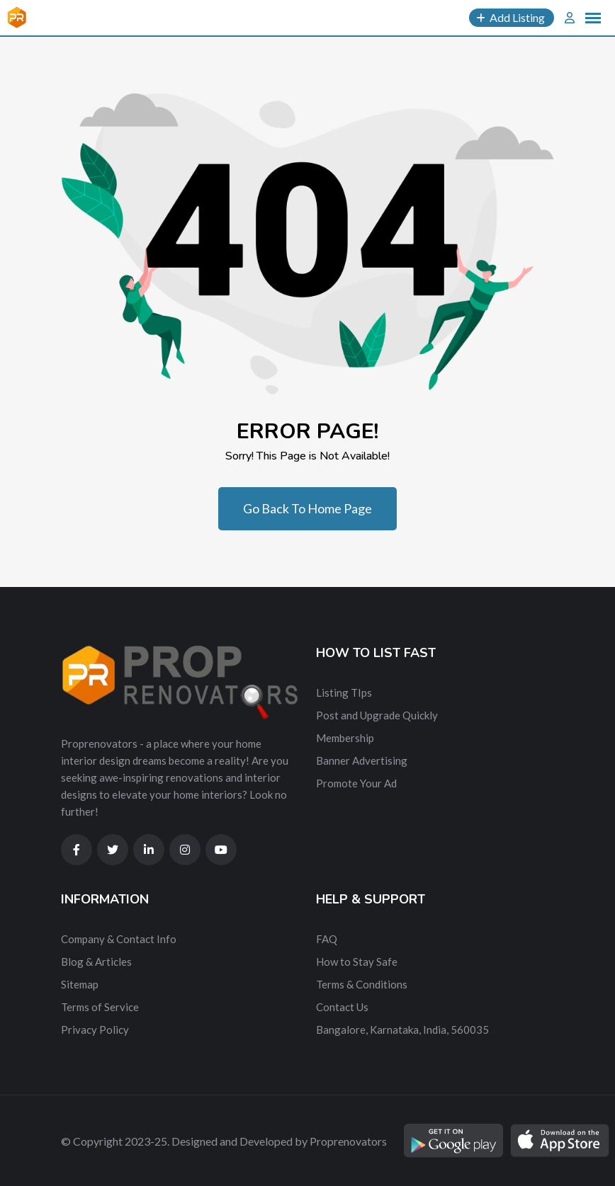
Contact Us (342, 1006)
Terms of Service (100, 1006)
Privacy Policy (95, 1029)
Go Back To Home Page (307, 508)
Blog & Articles (96, 961)
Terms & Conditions (361, 984)
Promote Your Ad (356, 783)
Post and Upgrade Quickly (377, 715)
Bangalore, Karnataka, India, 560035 (402, 1029)
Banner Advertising (361, 760)
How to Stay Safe (356, 961)
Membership (345, 737)
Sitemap (79, 984)
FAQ (326, 939)
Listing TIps (344, 692)
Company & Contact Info (118, 939)
